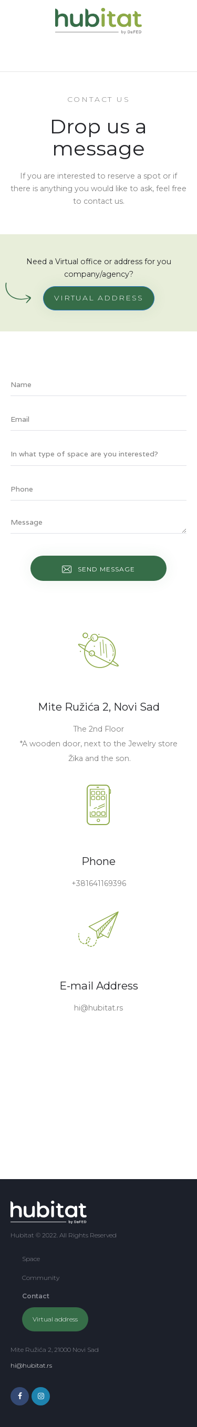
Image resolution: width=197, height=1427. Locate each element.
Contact (35, 1296)
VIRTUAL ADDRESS (98, 298)
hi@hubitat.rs (31, 1365)
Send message (106, 569)
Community (40, 1278)
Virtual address (55, 1319)
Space (31, 1259)
